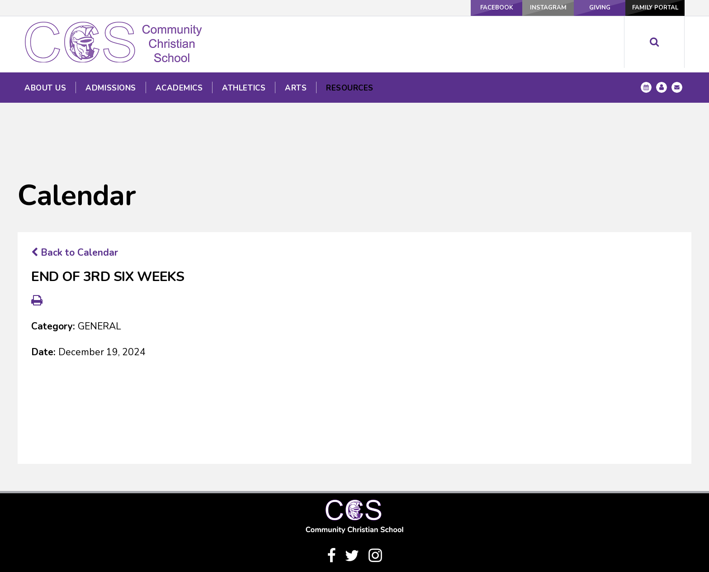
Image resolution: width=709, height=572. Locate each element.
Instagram (532, 7)
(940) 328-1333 (354, 539)
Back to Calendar (74, 195)
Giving (592, 7)
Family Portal (653, 7)
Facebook (471, 7)
